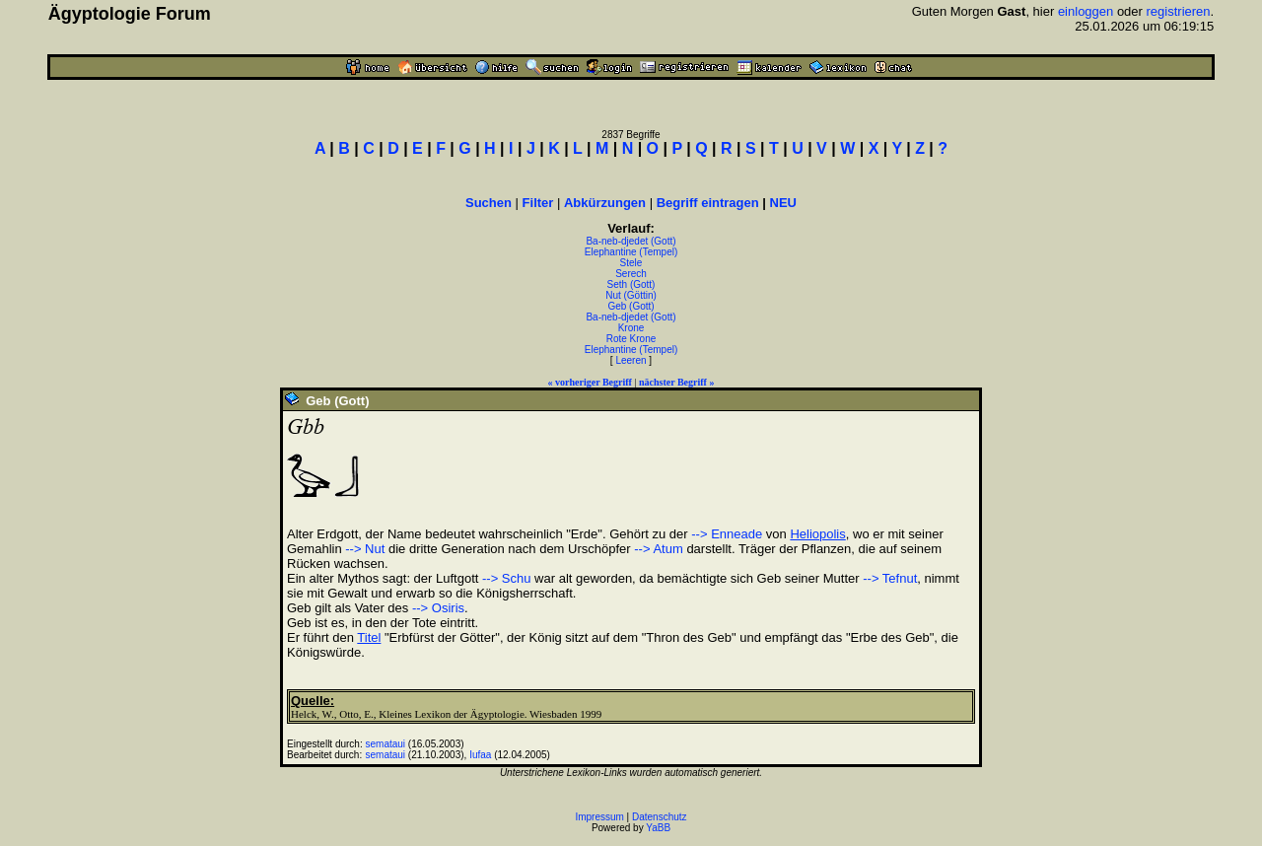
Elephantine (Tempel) (631, 252)
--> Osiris (438, 607)
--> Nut (365, 548)
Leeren (630, 360)
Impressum (599, 816)
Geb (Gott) (630, 306)
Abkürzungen (605, 202)
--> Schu (506, 578)
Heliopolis (817, 534)
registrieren (1179, 11)
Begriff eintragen (708, 202)
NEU (783, 202)
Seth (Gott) (631, 284)
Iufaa (480, 754)
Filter (538, 202)
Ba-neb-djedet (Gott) (630, 241)
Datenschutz (659, 816)
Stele (631, 262)
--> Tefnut (890, 578)
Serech (631, 273)
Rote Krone (631, 338)
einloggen (1085, 11)
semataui (386, 744)
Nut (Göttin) (631, 295)
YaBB (658, 827)
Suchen (488, 202)
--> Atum (658, 548)
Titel (369, 637)
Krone (631, 327)
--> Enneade (726, 534)
